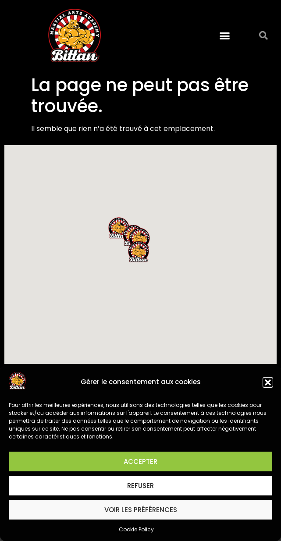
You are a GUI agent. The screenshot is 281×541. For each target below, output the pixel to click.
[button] (267, 382)
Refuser (140, 485)
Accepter (140, 461)
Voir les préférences (140, 509)
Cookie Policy (136, 529)
